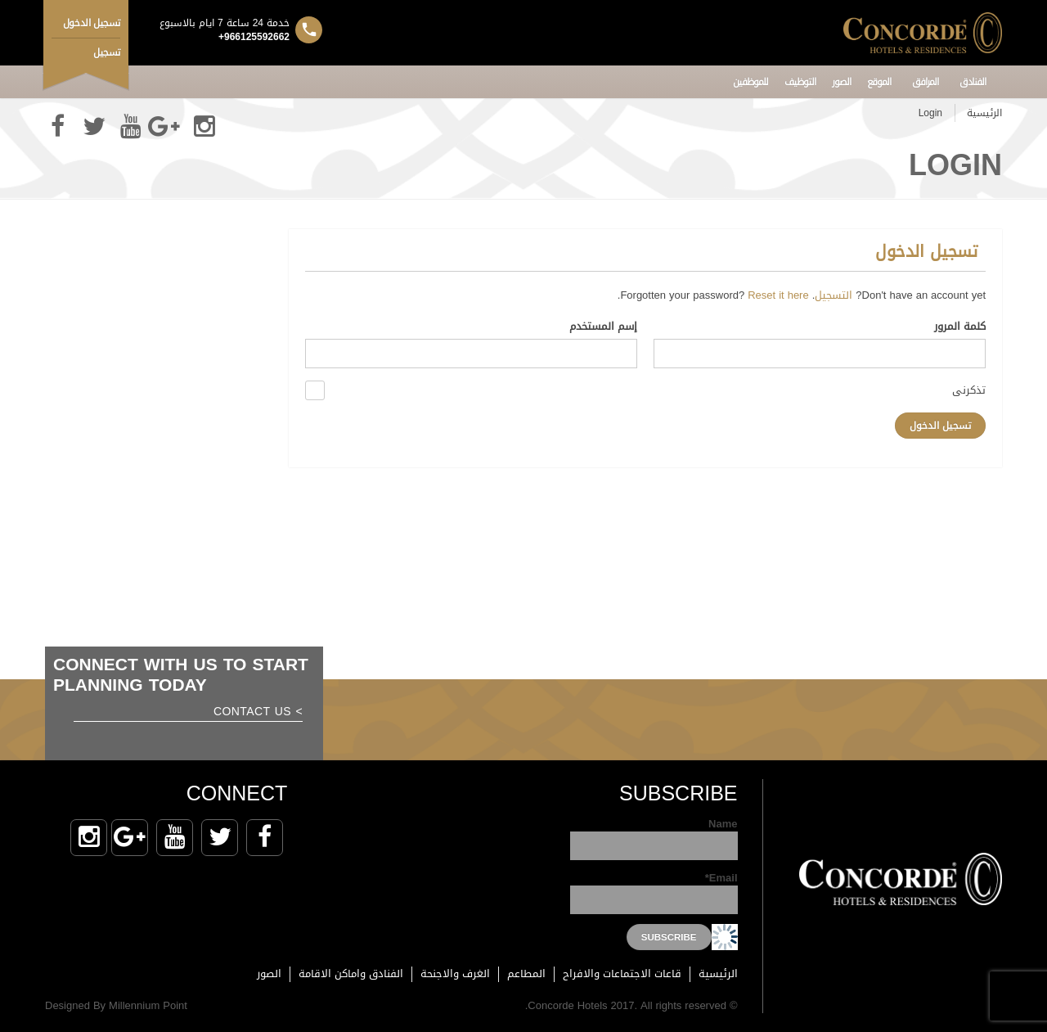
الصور (841, 82)
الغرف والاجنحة (455, 973)
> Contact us (258, 713)
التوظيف (800, 82)
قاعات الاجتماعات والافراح (622, 973)
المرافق (925, 82)
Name (654, 838)
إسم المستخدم (603, 327)
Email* (654, 892)
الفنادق (972, 82)
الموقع (879, 82)
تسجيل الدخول (91, 23)
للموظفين (750, 82)
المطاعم (526, 973)
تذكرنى (969, 389)
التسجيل (833, 295)
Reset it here (778, 295)
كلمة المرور (960, 327)
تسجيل (106, 52)
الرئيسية (984, 113)
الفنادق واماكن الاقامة (351, 973)
